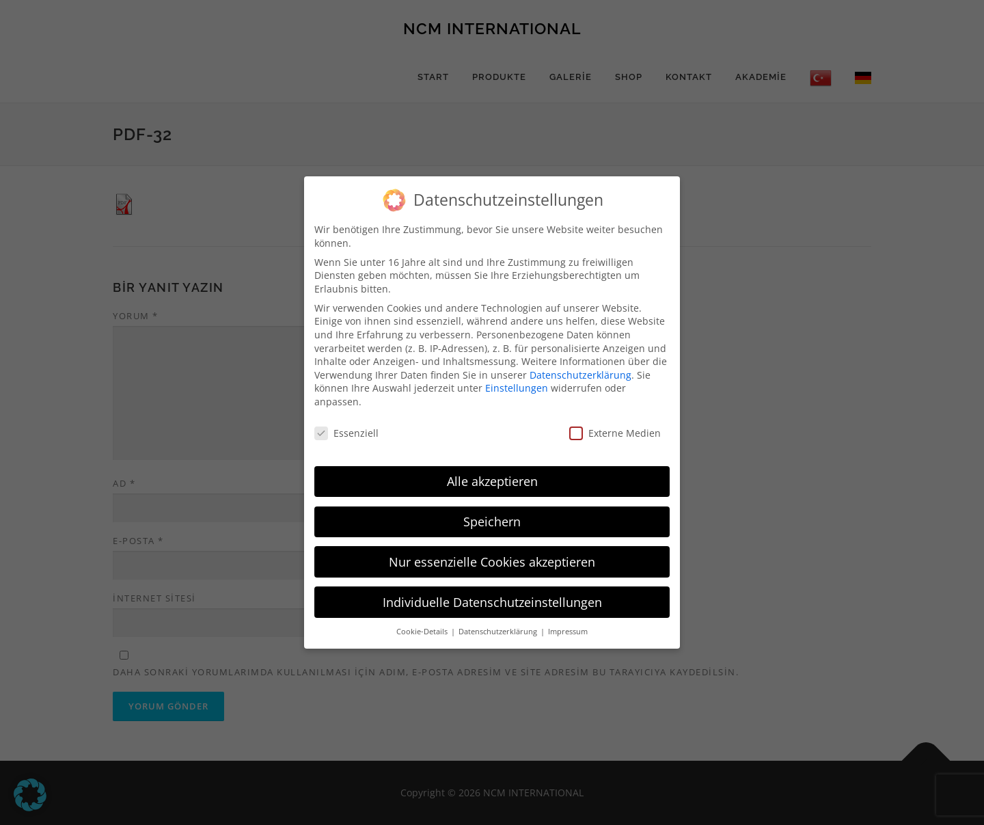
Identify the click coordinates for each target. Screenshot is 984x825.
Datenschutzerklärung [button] (499, 631)
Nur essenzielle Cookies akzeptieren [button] (492, 562)
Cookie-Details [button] (423, 631)
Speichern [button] (492, 521)
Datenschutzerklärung (580, 374)
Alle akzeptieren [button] (492, 481)
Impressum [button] (568, 631)
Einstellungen (516, 387)
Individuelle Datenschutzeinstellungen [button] (492, 602)
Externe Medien (615, 433)
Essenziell (346, 433)
